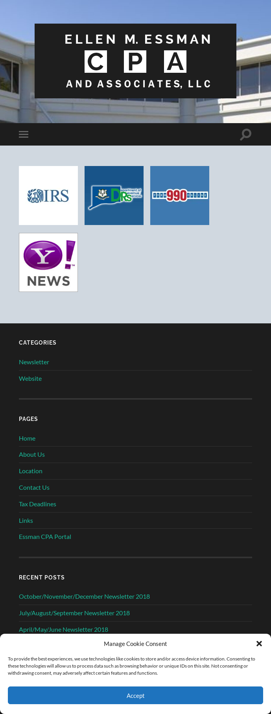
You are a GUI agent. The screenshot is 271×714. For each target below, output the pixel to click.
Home (27, 438)
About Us (32, 454)
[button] (259, 644)
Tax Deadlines (37, 503)
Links (26, 520)
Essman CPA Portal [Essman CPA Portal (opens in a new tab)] (45, 536)
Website (30, 378)
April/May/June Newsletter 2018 (63, 629)
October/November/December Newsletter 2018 (84, 596)
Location (30, 470)
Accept (136, 695)
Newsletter (34, 361)
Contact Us (34, 487)
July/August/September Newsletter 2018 (74, 612)
